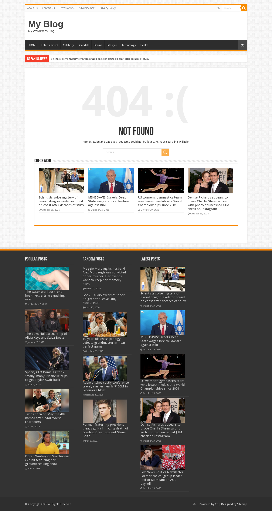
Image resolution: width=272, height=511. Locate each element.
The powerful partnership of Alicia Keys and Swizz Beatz (46, 335)
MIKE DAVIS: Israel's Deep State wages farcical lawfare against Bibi (108, 201)
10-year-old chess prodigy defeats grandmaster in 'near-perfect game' (105, 342)
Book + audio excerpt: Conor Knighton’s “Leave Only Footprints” (104, 299)
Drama (98, 45)
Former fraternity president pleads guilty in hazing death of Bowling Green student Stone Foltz (105, 430)
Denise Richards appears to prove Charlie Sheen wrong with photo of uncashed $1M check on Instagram (208, 203)
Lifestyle (112, 45)
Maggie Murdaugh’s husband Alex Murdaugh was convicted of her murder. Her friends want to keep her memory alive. (104, 276)
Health (144, 45)
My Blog (46, 24)
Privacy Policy (108, 8)
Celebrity (68, 45)
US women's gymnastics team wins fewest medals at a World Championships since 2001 (160, 201)
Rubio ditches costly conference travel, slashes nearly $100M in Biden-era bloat (106, 386)
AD (216, 504)
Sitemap (242, 504)
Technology (129, 45)
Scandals (83, 45)
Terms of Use (67, 8)
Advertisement (87, 8)
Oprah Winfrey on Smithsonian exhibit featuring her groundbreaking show (48, 460)
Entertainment (49, 45)
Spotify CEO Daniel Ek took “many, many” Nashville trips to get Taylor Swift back (46, 376)
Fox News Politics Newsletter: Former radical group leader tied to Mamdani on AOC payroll (162, 478)
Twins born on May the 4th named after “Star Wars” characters (45, 418)
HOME (33, 45)
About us (32, 8)
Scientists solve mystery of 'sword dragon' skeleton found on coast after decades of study (100, 58)
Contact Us (48, 8)
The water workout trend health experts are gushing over (45, 295)
